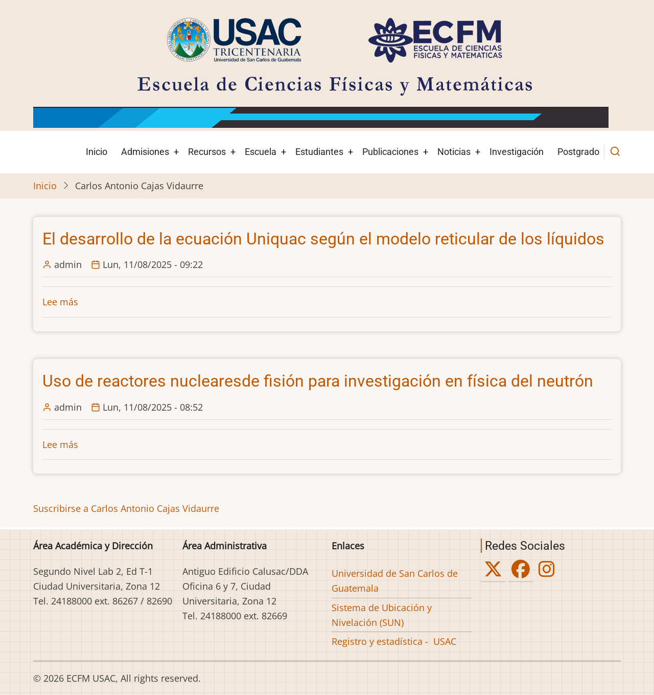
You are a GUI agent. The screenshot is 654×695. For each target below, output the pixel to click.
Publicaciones (390, 151)
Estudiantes (319, 151)
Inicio (96, 151)
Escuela (260, 151)
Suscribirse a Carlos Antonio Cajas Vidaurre (126, 508)
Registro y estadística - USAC (394, 641)
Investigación (516, 151)
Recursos (207, 151)
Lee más (60, 302)
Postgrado (578, 151)
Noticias (454, 151)
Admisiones (145, 151)
